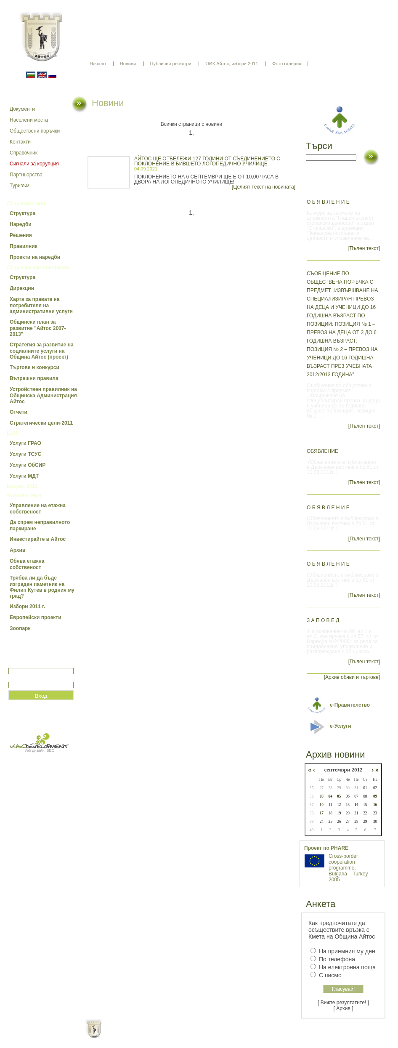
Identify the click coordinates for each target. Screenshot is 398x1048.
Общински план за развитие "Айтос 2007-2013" (38, 328)
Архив (17, 550)
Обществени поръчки (35, 131)
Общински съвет (26, 203)
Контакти (20, 142)
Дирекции (22, 288)
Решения (21, 235)
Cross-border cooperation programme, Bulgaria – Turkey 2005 (348, 868)
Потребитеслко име (32, 664)
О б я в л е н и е (328, 202)
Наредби (21, 224)
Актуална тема (24, 495)
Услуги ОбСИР (27, 465)
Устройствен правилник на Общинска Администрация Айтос (43, 395)
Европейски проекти (35, 617)
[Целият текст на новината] (263, 186)
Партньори (206, 1035)
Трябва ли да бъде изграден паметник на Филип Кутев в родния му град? (42, 587)
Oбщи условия (166, 1035)
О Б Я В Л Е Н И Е (328, 508)
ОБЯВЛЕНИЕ (322, 451)
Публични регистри (170, 63)
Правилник (23, 246)
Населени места (29, 120)
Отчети (18, 412)
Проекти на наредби (35, 257)
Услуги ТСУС (25, 454)
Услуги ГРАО (25, 443)
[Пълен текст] (364, 248)
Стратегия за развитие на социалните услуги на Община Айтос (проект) (42, 351)
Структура (22, 213)
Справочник (23, 153)
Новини (128, 63)
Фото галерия (286, 63)
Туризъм (19, 186)
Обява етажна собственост (27, 564)
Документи (22, 109)
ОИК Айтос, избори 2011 (231, 63)
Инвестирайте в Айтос (38, 539)
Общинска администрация (38, 267)
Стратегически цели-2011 (41, 423)
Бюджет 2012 (22, 486)
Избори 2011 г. (27, 606)
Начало (98, 63)
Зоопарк (20, 628)
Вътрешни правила (34, 378)
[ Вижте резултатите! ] (343, 1002)
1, (191, 132)
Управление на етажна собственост (38, 509)
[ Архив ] (343, 1008)
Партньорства (26, 175)
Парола (17, 678)
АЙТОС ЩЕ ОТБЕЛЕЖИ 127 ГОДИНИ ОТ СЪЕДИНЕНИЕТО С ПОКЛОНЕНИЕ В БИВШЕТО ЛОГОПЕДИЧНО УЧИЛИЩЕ (207, 161)
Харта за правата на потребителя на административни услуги (41, 305)
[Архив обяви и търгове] (352, 677)
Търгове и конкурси (34, 367)
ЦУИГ (13, 433)
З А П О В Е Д (323, 620)
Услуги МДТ (24, 476)
